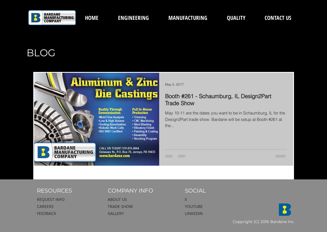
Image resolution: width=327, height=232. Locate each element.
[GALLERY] (137, 213)
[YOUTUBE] (214, 206)
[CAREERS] (66, 206)
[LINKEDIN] (214, 213)
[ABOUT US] (137, 199)
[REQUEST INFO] (66, 199)
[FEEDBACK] (66, 213)
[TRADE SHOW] (137, 206)
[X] (211, 199)
